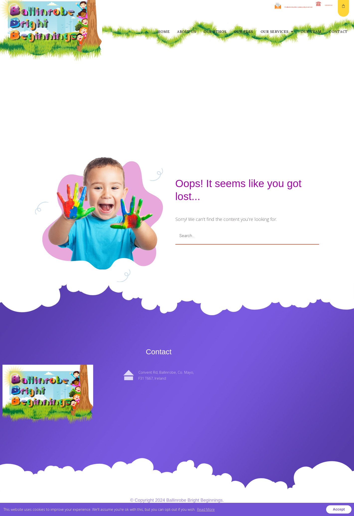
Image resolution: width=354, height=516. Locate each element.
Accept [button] (339, 509)
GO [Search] (294, 236)
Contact (338, 10)
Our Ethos (215, 10)
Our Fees (243, 10)
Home (163, 10)
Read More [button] (206, 509)
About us (186, 10)
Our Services (277, 10)
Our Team (311, 10)
